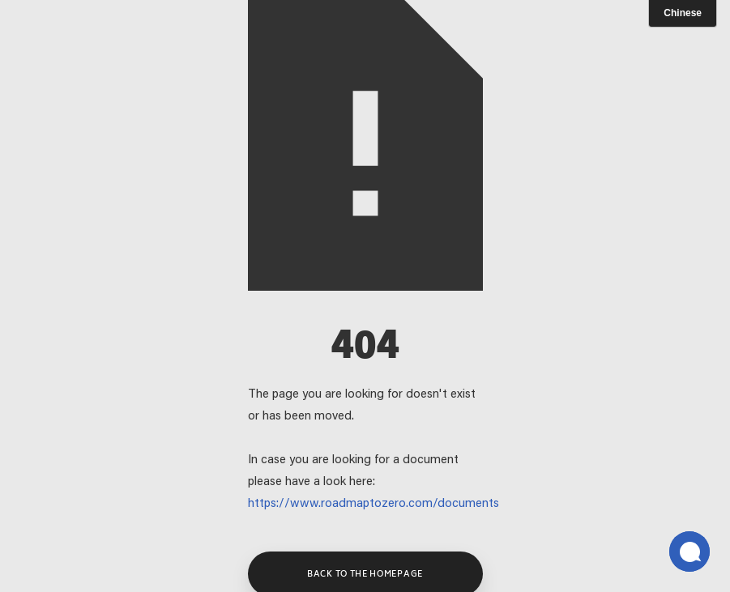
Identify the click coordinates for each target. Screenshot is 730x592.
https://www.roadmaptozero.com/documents (373, 504)
